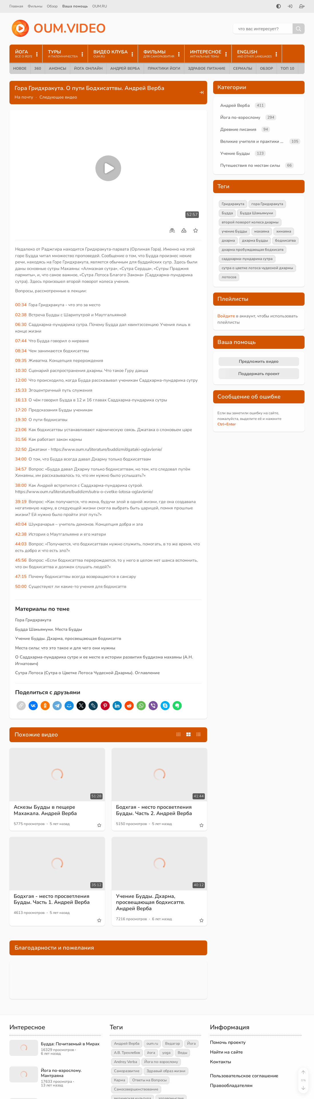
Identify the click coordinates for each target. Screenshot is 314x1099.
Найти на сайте (226, 1052)
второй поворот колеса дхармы (250, 222)
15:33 (21, 390)
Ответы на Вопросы (149, 1080)
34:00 (21, 459)
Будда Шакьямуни (256, 213)
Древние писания (238, 129)
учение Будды (234, 231)
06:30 (21, 324)
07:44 (21, 341)
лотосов (229, 277)
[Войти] (290, 6)
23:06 (21, 430)
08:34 (21, 351)
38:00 (21, 485)
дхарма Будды (255, 240)
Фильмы (35, 6)
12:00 (21, 380)
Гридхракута (233, 204)
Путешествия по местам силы (250, 165)
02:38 (21, 315)
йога (151, 1052)
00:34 (21, 305)
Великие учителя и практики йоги (253, 141)
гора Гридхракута (267, 204)
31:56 (21, 439)
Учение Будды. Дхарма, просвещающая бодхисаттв (68, 638)
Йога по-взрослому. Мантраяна (61, 1073)
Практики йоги (164, 68)
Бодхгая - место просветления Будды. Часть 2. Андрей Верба (154, 810)
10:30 (21, 370)
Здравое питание (206, 68)
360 (37, 68)
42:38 (21, 534)
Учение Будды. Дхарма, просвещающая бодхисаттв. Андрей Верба (150, 902)
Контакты (220, 1062)
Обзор (52, 6)
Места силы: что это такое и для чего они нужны (65, 648)
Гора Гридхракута (33, 620)
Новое (20, 68)
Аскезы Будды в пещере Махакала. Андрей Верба (45, 810)
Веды (182, 1052)
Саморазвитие (126, 1071)
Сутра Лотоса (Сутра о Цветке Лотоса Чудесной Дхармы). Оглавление (87, 673)
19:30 (21, 420)
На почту (24, 97)
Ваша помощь (75, 6)
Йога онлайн (88, 68)
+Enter (226, 424)
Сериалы (242, 68)
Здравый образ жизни (166, 1071)
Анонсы (57, 68)
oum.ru (152, 1043)
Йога (191, 1043)
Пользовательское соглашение (244, 1076)
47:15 (21, 576)
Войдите (226, 316)
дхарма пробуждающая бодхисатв (252, 249)
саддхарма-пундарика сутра (247, 258)
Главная (16, 6)
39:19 (21, 502)
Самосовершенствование (136, 1089)
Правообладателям (231, 1085)
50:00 (21, 586)
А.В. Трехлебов (127, 1052)
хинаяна (283, 231)
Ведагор (172, 1043)
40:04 (21, 524)
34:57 (21, 469)
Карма (119, 1080)
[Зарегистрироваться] (302, 6)
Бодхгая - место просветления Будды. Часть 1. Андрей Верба (52, 899)
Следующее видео (58, 97)
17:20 (21, 410)
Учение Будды (235, 153)
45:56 (21, 560)
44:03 (21, 544)
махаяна (261, 231)
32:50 (21, 449)
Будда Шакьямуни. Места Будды (48, 629)
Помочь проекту (228, 1042)
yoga (166, 1052)
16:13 (21, 400)
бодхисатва (285, 240)
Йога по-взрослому (240, 117)
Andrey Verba (125, 1061)
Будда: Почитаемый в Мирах (70, 1044)
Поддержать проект (258, 374)
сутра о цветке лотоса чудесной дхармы (257, 268)
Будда (227, 213)
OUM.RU (99, 6)
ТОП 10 (287, 68)
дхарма (228, 240)
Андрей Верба (125, 68)
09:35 (21, 360)
